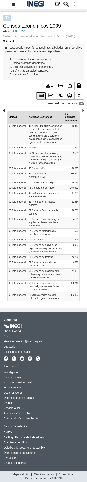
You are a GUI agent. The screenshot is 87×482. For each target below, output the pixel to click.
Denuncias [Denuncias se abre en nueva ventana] (10, 457)
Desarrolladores (13, 392)
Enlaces (10, 366)
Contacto (10, 320)
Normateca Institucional (18, 382)
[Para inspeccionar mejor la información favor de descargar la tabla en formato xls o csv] (44, 206)
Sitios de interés (15, 426)
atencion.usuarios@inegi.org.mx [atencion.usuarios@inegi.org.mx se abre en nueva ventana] (23, 341)
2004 (23, 31)
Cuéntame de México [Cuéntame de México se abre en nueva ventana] (16, 442)
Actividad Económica (40, 117)
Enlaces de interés (15, 462)
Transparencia (12, 387)
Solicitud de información (18, 351)
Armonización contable (17, 413)
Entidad (13, 117)
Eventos (8, 402)
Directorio (9, 346)
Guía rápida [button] (9, 41)
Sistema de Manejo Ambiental (21, 418)
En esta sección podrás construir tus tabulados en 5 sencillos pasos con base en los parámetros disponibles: (43, 61)
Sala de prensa (13, 377)
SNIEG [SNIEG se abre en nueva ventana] (8, 432)
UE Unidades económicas (71, 117)
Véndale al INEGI (14, 408)
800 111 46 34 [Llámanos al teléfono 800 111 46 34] (12, 331)
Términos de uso (44, 474)
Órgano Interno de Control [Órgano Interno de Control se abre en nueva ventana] (19, 452)
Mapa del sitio (21, 474)
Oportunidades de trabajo (19, 397)
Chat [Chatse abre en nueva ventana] (6, 336)
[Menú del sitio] (43, 4)
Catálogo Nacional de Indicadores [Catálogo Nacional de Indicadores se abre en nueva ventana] (24, 437)
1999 (14, 31)
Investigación (11, 372)
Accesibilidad (66, 474)
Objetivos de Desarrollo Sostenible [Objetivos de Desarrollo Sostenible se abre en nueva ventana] (24, 447)
